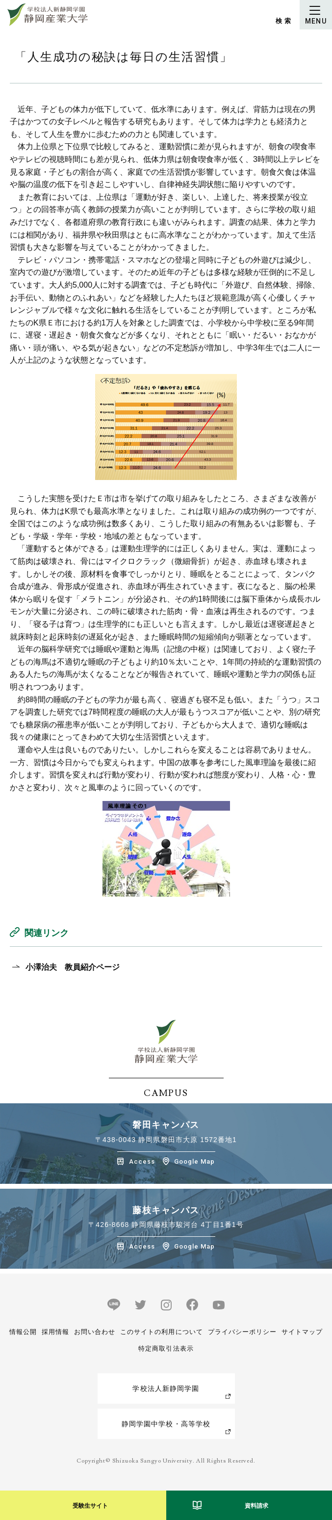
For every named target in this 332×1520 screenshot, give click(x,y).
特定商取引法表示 (165, 1348)
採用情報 (55, 1331)
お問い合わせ (94, 1331)
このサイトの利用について (161, 1331)
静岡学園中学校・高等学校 (166, 1424)
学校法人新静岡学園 (165, 1388)
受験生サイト (90, 1505)
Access (142, 1161)
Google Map (194, 1161)
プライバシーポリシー (242, 1331)
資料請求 (256, 1505)
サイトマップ (302, 1331)
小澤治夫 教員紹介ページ (73, 967)
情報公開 (23, 1331)
